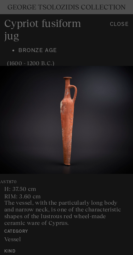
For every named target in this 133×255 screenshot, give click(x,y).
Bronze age (37, 51)
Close (119, 25)
